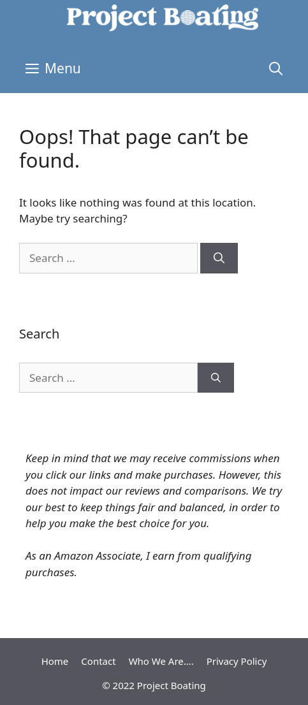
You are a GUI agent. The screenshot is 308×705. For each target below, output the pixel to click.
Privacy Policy (237, 661)
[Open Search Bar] (276, 68)
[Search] (219, 258)
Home (55, 661)
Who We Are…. (161, 661)
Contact (98, 661)
